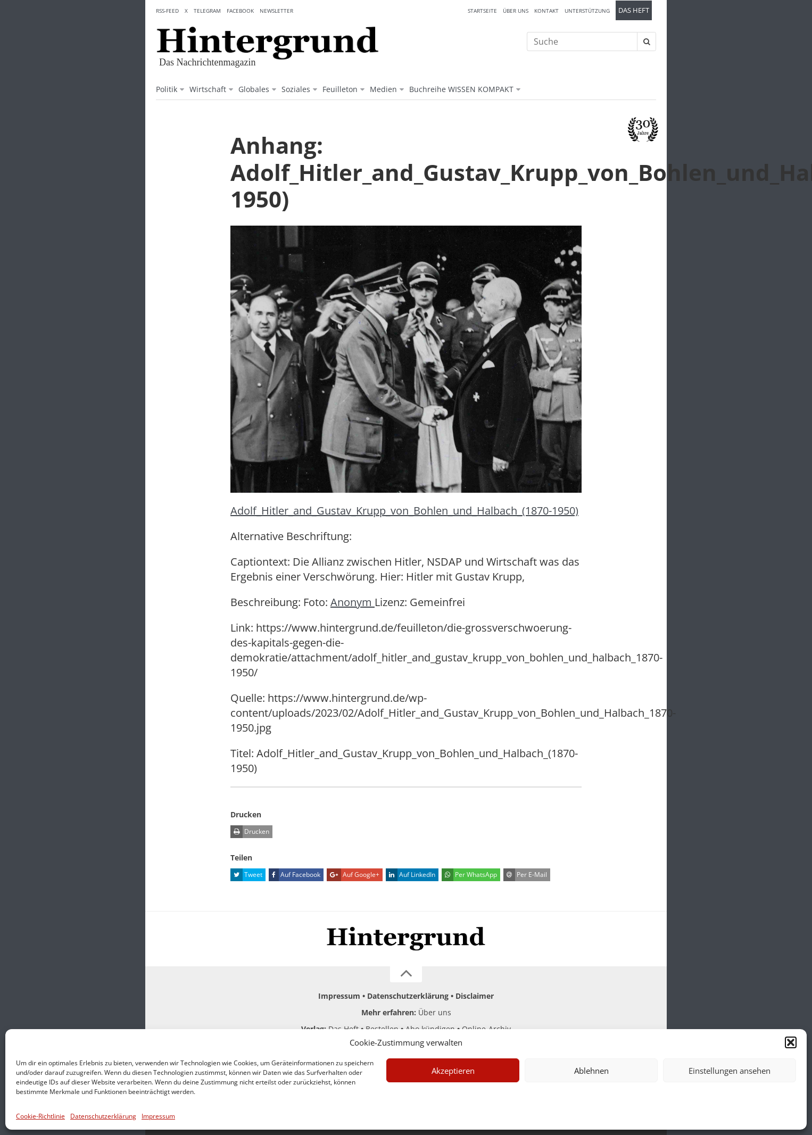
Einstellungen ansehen (729, 1070)
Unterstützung (587, 10)
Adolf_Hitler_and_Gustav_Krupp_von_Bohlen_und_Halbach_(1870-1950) (404, 510)
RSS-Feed (167, 10)
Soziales (295, 89)
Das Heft (633, 10)
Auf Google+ (353, 874)
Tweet (246, 874)
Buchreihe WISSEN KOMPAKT (461, 89)
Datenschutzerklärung (103, 1116)
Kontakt (546, 10)
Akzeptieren (453, 1070)
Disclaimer (474, 996)
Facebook (240, 10)
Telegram (207, 10)
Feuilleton (340, 89)
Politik (166, 89)
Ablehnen (591, 1070)
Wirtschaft (207, 89)
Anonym (352, 602)
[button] (790, 1042)
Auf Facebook (294, 874)
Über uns (515, 10)
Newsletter (276, 10)
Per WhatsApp (469, 874)
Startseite (482, 10)
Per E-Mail (525, 874)
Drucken (249, 831)
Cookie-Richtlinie (40, 1116)
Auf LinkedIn (410, 874)
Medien (383, 89)
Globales (253, 89)
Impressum (158, 1116)
